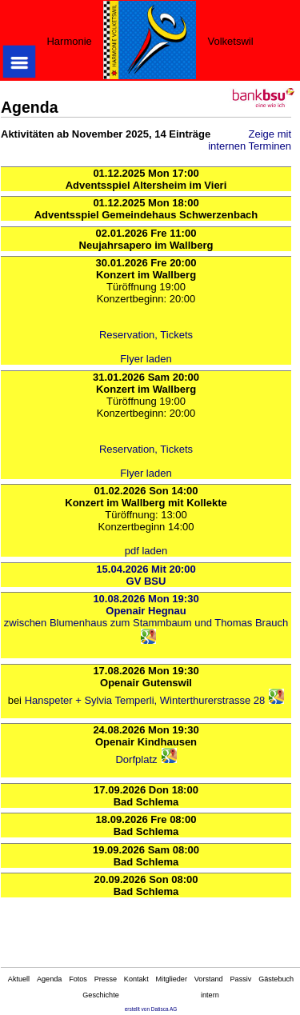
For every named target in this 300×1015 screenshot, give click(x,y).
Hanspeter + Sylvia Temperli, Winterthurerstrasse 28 (145, 700)
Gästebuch (276, 979)
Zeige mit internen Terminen (249, 140)
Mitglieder (171, 979)
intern (210, 995)
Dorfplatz (136, 759)
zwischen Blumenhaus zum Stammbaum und (109, 623)
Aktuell (19, 979)
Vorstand (208, 979)
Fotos (78, 979)
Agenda (49, 979)
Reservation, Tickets (146, 335)
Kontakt (136, 979)
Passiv (241, 979)
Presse (105, 979)
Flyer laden (145, 359)
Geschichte (100, 995)
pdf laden (146, 551)
